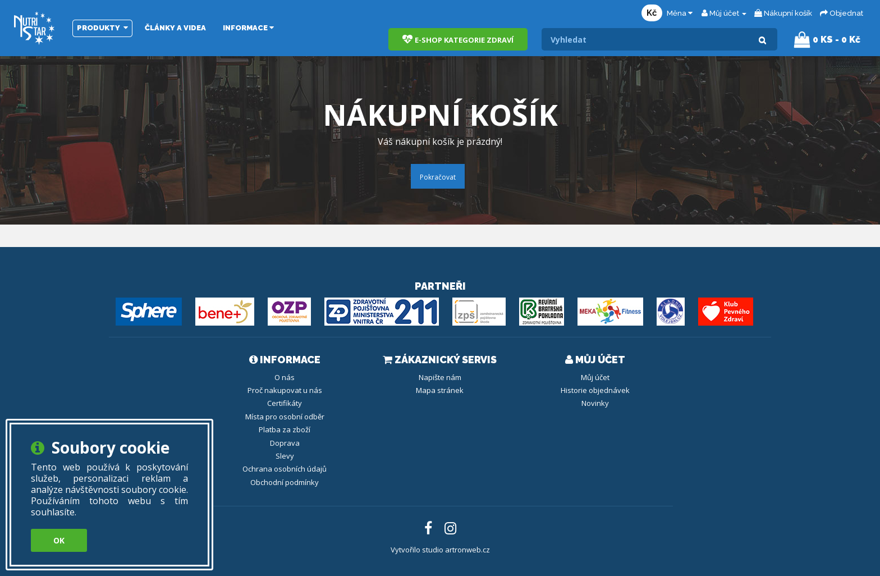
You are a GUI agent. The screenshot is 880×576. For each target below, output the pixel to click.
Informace (248, 28)
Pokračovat (438, 177)
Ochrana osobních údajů (284, 469)
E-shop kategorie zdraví (458, 39)
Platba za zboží (284, 429)
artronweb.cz (467, 550)
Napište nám (440, 377)
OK (59, 540)
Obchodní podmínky (284, 482)
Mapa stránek (440, 390)
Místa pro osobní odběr (284, 417)
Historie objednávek (595, 390)
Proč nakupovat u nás (284, 390)
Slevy (285, 456)
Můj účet (595, 377)
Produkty (102, 28)
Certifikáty (284, 403)
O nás (284, 377)
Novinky (595, 403)
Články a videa (175, 28)
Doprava (285, 443)
